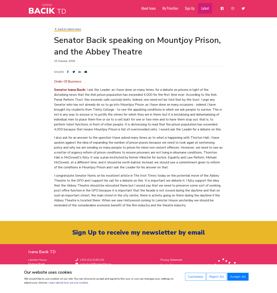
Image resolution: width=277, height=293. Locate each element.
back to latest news (67, 29)
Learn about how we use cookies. (69, 283)
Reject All (216, 276)
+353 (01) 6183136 (89, 260)
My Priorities (173, 8)
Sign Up (192, 8)
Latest (207, 8)
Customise (195, 276)
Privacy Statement (171, 260)
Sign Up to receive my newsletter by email (139, 232)
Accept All (238, 276)
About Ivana (152, 8)
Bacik (47, 9)
